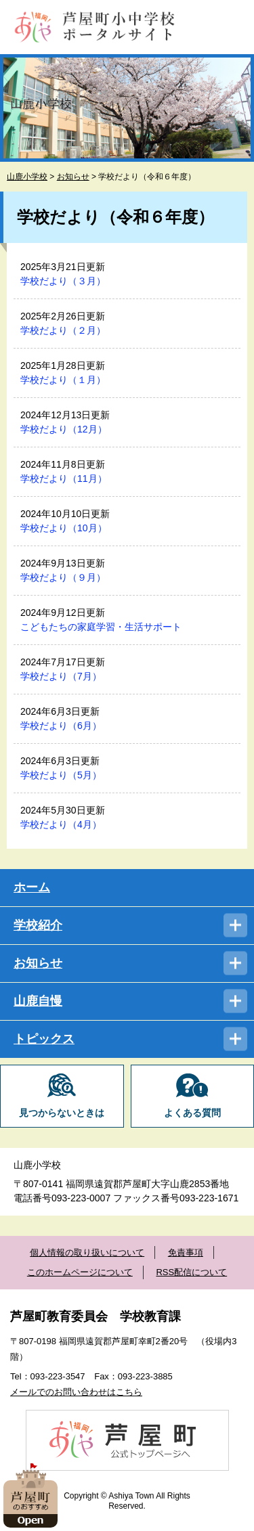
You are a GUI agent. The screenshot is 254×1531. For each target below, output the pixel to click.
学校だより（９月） (63, 577)
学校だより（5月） (61, 775)
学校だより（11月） (63, 478)
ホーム (32, 887)
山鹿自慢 (38, 1001)
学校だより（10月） (63, 528)
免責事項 (185, 1252)
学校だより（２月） (63, 330)
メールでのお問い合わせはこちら (76, 1392)
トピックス (44, 1039)
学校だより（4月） (61, 824)
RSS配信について (191, 1272)
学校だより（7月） (61, 676)
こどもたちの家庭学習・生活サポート (101, 626)
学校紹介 (38, 925)
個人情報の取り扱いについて (87, 1252)
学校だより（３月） (63, 280)
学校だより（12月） (63, 429)
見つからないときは (61, 1113)
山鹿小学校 (27, 176)
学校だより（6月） (61, 725)
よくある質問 (192, 1113)
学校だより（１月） (63, 379)
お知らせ (73, 176)
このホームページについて (80, 1272)
